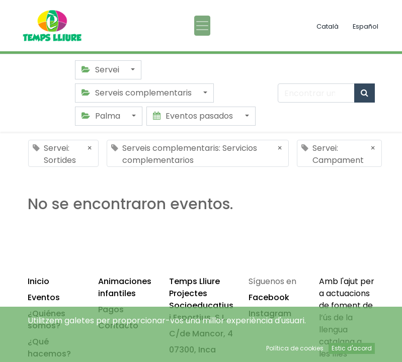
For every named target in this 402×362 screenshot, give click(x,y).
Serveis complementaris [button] (138, 93)
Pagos (111, 309)
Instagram (270, 313)
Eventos (44, 297)
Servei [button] (101, 69)
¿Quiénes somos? (46, 319)
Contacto (118, 325)
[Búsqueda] (364, 93)
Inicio (38, 281)
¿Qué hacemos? (49, 347)
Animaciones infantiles (124, 287)
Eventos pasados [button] (194, 116)
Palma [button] (102, 116)
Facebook (269, 297)
